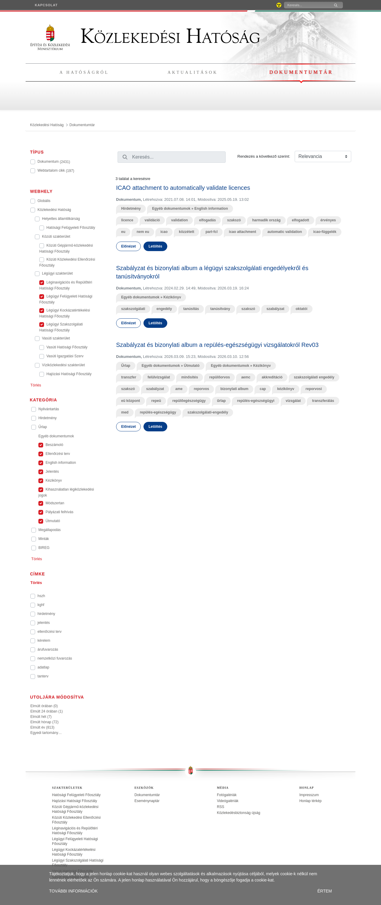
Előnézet (128, 246)
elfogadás (207, 220)
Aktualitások (193, 72)
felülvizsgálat (159, 377)
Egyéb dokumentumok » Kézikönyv (151, 297)
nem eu (143, 232)
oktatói (301, 309)
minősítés (189, 377)
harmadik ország (266, 220)
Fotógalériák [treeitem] (227, 795)
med (125, 412)
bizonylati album (234, 389)
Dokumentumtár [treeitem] (147, 795)
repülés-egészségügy (158, 412)
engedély (164, 309)
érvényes (328, 220)
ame (178, 389)
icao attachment (242, 232)
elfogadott (300, 220)
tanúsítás (191, 309)
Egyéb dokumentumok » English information (190, 208)
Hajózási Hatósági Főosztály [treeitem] (74, 801)
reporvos (201, 389)
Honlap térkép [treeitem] (310, 801)
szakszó (234, 220)
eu (123, 232)
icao (164, 232)
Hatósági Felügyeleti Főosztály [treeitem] (76, 795)
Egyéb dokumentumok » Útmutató (171, 366)
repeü (156, 401)
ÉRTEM (324, 891)
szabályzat (275, 309)
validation (179, 220)
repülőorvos (219, 377)
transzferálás (323, 401)
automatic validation (284, 232)
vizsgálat (293, 401)
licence (127, 220)
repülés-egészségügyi (255, 401)
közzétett (186, 232)
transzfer (128, 377)
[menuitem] (46, 5)
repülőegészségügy (189, 401)
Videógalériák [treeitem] (228, 801)
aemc (245, 377)
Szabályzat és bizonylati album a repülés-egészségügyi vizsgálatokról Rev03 (217, 345)
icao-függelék (324, 232)
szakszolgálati (133, 309)
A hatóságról (84, 72)
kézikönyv (285, 389)
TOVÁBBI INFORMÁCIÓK (73, 891)
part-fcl (211, 232)
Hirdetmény (131, 208)
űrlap (221, 401)
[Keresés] (306, 5)
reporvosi (314, 389)
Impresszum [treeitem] (309, 795)
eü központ (130, 401)
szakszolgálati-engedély (208, 412)
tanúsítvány (220, 309)
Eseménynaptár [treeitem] (147, 801)
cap (263, 389)
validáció (152, 220)
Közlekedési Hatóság (145, 36)
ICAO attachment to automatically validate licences (183, 187)
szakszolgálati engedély (314, 377)
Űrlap (125, 366)
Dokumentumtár (301, 72)
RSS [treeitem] (220, 807)
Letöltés (155, 246)
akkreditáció (272, 377)
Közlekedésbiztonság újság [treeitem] (238, 813)
